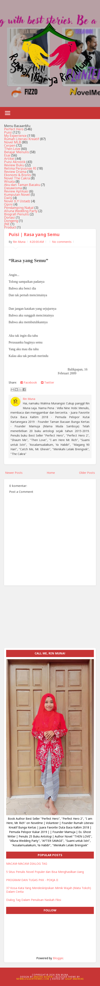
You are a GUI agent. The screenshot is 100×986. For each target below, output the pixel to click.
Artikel (9, 158)
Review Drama (15, 171)
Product (10, 227)
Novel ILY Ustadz (17, 201)
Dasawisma (13, 188)
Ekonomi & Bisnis (17, 175)
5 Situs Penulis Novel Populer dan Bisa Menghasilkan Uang (45, 872)
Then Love (12, 148)
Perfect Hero (14, 129)
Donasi (9, 217)
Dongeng (11, 220)
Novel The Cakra (17, 178)
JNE (7, 224)
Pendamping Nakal (19, 207)
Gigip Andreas (74, 978)
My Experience (15, 135)
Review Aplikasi (16, 191)
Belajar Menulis (16, 152)
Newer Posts (14, 473)
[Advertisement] (50, 619)
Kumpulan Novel (17, 194)
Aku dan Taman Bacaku (22, 184)
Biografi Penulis (16, 214)
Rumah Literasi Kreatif (21, 139)
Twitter (47, 382)
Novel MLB (12, 142)
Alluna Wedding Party (21, 211)
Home (51, 473)
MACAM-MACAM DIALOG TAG (26, 864)
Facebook (28, 382)
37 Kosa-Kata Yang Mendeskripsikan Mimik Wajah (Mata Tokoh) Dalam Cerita (48, 890)
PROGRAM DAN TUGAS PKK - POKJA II (32, 880)
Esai (7, 155)
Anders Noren (43, 976)
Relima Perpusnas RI (20, 168)
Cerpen (9, 145)
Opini (8, 204)
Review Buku (14, 165)
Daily (8, 198)
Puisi (8, 132)
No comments (62, 242)
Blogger (58, 958)
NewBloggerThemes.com (32, 978)
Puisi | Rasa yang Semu (34, 234)
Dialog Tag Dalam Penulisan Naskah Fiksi (33, 900)
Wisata (9, 181)
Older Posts (87, 473)
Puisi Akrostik (15, 162)
